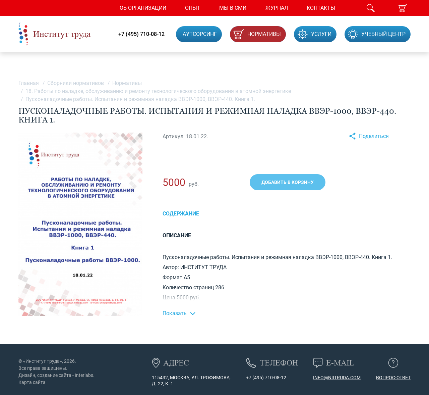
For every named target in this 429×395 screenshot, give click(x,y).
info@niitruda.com (337, 377)
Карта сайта (32, 382)
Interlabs (84, 375)
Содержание (181, 213)
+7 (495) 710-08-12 (141, 34)
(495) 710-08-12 (268, 377)
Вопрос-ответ (393, 377)
